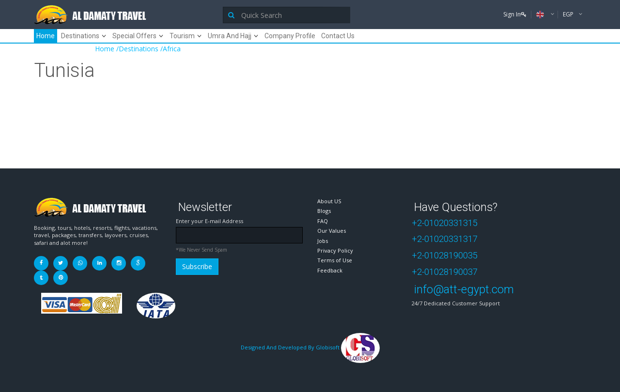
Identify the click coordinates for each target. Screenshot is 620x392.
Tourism (182, 36)
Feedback (329, 270)
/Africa (170, 48)
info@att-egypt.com (464, 289)
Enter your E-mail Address (209, 221)
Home (45, 36)
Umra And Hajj (229, 36)
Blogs (324, 210)
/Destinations (137, 48)
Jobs (322, 240)
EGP (569, 14)
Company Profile (289, 36)
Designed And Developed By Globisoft (310, 347)
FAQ (322, 221)
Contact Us (338, 36)
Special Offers (134, 36)
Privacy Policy (335, 250)
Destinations (80, 36)
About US (329, 201)
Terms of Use (334, 260)
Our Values (331, 230)
